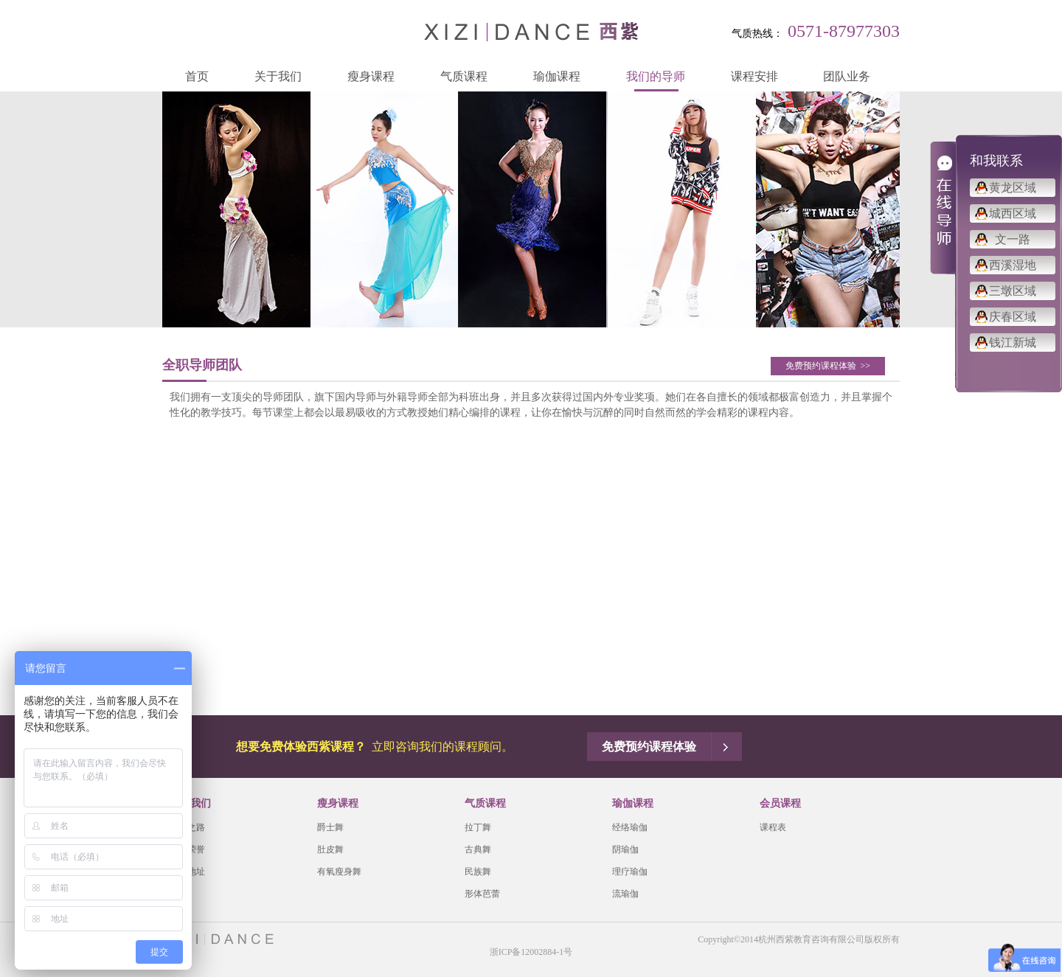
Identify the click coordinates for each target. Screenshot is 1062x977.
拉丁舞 (478, 827)
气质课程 (463, 76)
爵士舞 (330, 827)
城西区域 (1012, 213)
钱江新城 (1012, 342)
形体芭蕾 (482, 894)
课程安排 (754, 76)
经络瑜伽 (630, 827)
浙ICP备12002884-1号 (531, 952)
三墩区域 (1012, 291)
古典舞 (478, 849)
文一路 (1012, 239)
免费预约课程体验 (827, 366)
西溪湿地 (1012, 265)
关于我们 (278, 76)
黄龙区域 (1012, 187)
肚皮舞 (330, 849)
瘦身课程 (371, 76)
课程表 (773, 827)
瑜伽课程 (556, 76)
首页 (197, 76)
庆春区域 (1012, 316)
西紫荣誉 (187, 849)
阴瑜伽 (625, 849)
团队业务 (846, 76)
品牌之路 (187, 827)
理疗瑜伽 (630, 871)
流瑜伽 (625, 894)
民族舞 (478, 871)
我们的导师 (655, 76)
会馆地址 (187, 871)
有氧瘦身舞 (339, 871)
